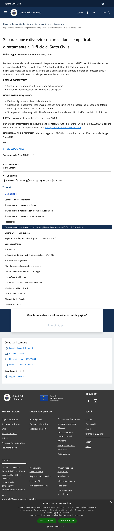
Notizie (89, 419)
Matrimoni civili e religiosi (16, 288)
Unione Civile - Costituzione (17, 232)
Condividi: (10, 176)
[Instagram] (93, 12)
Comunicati (91, 424)
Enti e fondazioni (9, 433)
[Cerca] (108, 12)
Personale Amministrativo (13, 443)
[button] (57, 526)
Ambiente (62, 440)
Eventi (88, 446)
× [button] (111, 502)
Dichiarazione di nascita (15, 293)
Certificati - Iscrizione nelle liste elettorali (23, 282)
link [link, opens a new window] (82, 515)
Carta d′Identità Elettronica (17, 277)
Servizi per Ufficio (43, 23)
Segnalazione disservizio (40, 476)
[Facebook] (86, 12)
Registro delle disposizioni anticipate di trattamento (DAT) (30, 238)
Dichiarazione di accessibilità (65, 492)
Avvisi (88, 428)
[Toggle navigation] (5, 12)
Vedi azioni (8, 187)
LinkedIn (57, 180)
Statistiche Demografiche (16, 260)
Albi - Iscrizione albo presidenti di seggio (23, 265)
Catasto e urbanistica (39, 424)
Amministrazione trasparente (65, 469)
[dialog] (57, 515)
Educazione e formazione (69, 419)
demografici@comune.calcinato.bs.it (63, 127)
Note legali (62, 485)
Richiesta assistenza (39, 485)
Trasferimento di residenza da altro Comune (24, 216)
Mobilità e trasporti (38, 428)
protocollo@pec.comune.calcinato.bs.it (19, 499)
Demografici (59, 23)
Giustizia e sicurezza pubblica (67, 425)
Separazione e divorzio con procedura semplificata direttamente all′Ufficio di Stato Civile (44, 227)
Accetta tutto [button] (46, 521)
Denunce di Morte (13, 243)
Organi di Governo (10, 419)
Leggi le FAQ (35, 481)
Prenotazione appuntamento (36, 469)
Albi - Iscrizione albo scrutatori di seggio (22, 271)
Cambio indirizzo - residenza (17, 199)
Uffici (4, 428)
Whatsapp (32, 180)
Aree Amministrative (11, 424)
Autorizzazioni (64, 453)
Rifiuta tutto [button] (67, 520)
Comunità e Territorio (21, 23)
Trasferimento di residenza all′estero (21, 205)
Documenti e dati (9, 447)
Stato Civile (10, 249)
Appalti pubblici (36, 419)
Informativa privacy (66, 481)
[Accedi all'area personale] (102, 3)
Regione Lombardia (12, 3)
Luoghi (89, 441)
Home (5, 23)
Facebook (8, 180)
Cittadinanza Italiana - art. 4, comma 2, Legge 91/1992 (29, 254)
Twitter (20, 180)
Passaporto (10, 221)
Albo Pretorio (63, 476)
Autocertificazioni (13, 304)
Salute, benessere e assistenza (66, 447)
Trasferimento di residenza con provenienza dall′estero (29, 210)
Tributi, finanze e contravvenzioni (65, 434)
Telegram (45, 180)
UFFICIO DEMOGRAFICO (14, 148)
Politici (5, 438)
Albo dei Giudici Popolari (15, 299)
